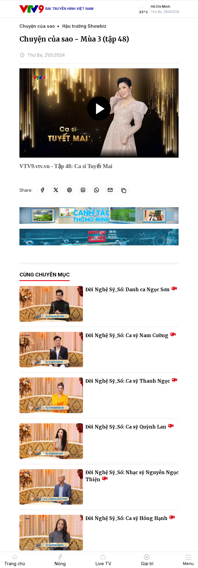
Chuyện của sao (37, 26)
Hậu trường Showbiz (84, 26)
